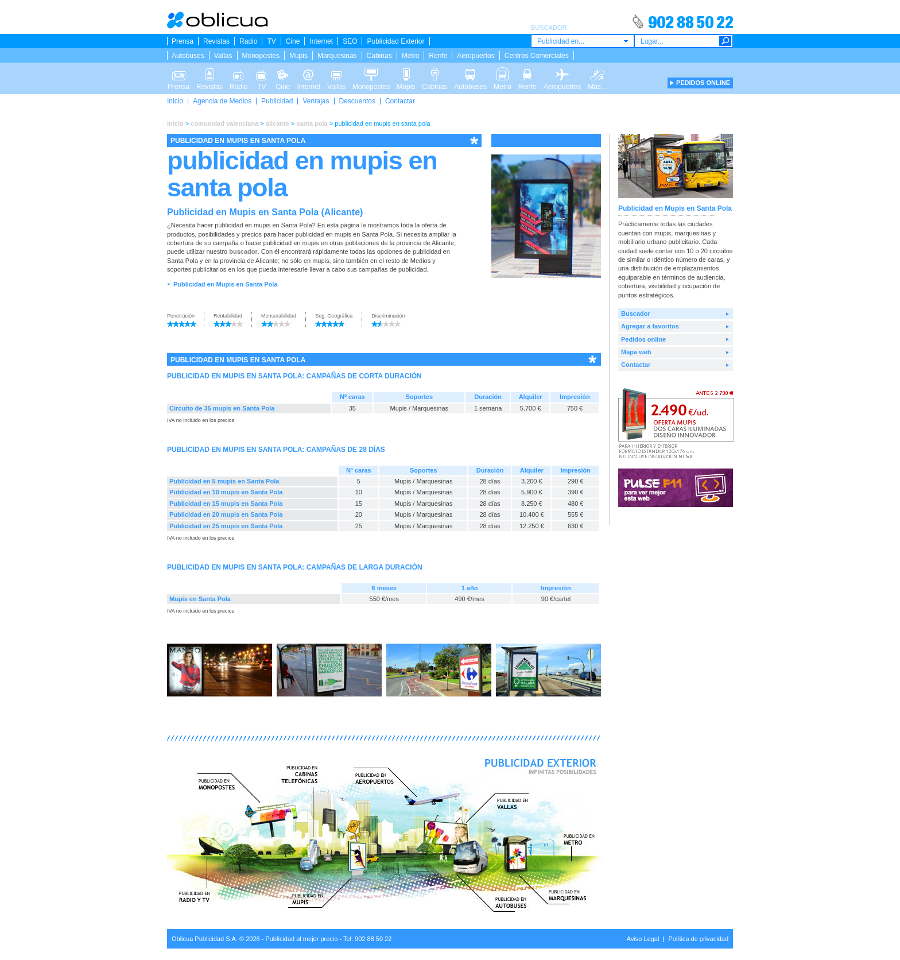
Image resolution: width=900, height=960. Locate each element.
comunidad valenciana (224, 123)
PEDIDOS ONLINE (703, 82)
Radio (248, 41)
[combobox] (582, 41)
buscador (243, 251)
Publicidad (277, 101)
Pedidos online (643, 339)
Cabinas (379, 56)
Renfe (438, 56)
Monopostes (261, 56)
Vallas (223, 56)
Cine (293, 41)
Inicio (175, 101)
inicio (175, 123)
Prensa (182, 41)
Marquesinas (337, 56)
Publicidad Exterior (395, 41)
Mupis (298, 56)
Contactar (400, 101)
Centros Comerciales (537, 56)
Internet (321, 41)
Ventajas (315, 101)
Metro (411, 56)
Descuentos (357, 101)
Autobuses (188, 56)
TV (271, 41)
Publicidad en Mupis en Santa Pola (225, 284)
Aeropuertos (475, 56)
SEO (350, 41)
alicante (277, 123)
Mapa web (636, 352)
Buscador (635, 313)
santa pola (311, 123)
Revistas (216, 41)
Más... (597, 73)
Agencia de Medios (222, 101)
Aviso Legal (643, 938)
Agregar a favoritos (650, 326)
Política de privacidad (698, 938)
